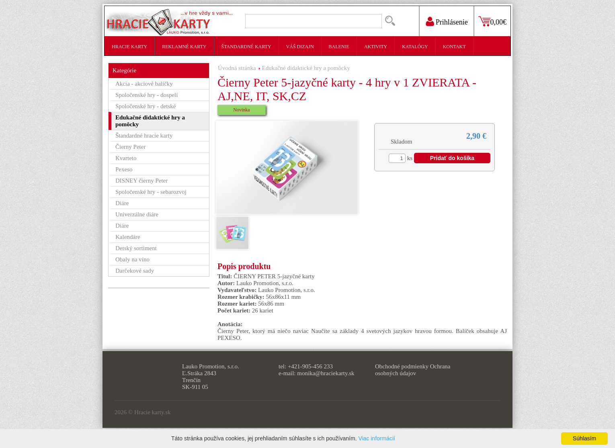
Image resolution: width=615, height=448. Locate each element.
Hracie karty (129, 46)
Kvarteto (125, 158)
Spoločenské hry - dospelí (146, 95)
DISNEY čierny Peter (141, 180)
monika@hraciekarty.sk (325, 373)
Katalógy (415, 46)
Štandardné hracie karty (143, 135)
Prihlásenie (452, 22)
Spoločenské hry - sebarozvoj (151, 192)
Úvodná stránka (237, 68)
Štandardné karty (246, 46)
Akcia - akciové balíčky (144, 83)
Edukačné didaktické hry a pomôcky (306, 68)
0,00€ (498, 22)
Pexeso (124, 169)
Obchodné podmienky (401, 366)
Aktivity (375, 46)
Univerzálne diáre (136, 214)
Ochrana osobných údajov (412, 369)
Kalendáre (127, 237)
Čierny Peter (130, 147)
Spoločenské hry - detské (145, 106)
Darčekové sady (134, 270)
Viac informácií (376, 438)
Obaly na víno (132, 259)
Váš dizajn (300, 46)
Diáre (122, 203)
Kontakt (454, 46)
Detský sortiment (136, 248)
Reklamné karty (184, 46)
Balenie (339, 46)
